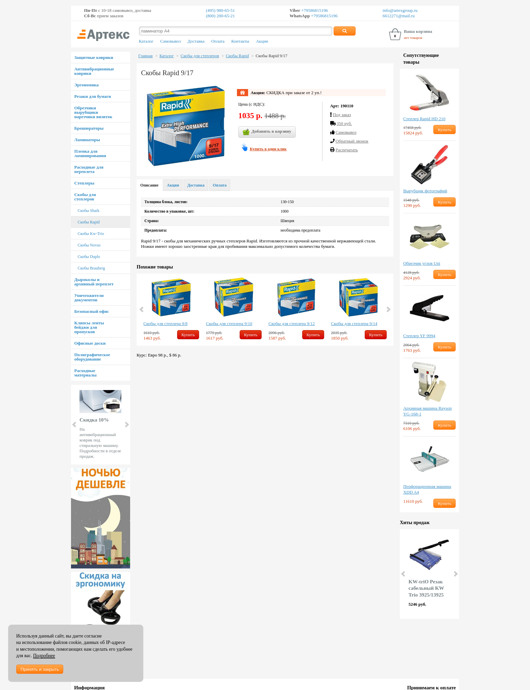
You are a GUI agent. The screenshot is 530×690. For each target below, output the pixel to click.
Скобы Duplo (89, 256)
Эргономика (86, 84)
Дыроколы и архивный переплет (94, 281)
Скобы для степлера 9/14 (354, 323)
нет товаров (413, 38)
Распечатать (347, 149)
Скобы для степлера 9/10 (229, 323)
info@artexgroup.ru (400, 10)
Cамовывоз (346, 132)
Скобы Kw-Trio (91, 233)
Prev (74, 424)
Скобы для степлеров (85, 196)
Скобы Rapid (89, 222)
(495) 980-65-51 (220, 10)
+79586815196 (314, 10)
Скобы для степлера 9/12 (291, 323)
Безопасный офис (91, 311)
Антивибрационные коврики (94, 71)
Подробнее (44, 655)
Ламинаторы (87, 139)
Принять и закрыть (40, 669)
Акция (173, 185)
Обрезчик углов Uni (421, 263)
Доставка (196, 41)
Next (126, 424)
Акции (262, 41)
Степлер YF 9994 (419, 335)
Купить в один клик (268, 149)
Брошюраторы (89, 128)
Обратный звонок (352, 141)
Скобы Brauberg (91, 268)
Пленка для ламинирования (90, 153)
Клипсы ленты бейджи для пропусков (89, 327)
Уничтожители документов (89, 297)
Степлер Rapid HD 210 (424, 118)
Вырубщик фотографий (425, 190)
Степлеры (84, 183)
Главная (145, 55)
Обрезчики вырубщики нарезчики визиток (93, 112)
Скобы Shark (88, 210)
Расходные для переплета (88, 169)
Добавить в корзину (267, 132)
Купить (188, 334)
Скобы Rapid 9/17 (271, 55)
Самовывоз (170, 41)
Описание (149, 185)
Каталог (146, 41)
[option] (171, 309)
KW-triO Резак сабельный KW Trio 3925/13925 (426, 588)
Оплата (217, 41)
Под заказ (342, 114)
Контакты (240, 41)
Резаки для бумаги (92, 96)
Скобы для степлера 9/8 (165, 323)
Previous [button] (142, 309)
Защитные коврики (93, 57)
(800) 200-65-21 (220, 15)
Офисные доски (90, 343)
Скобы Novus (89, 245)
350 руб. (344, 123)
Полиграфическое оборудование (92, 357)
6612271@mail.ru (399, 15)
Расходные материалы (85, 373)
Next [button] (388, 309)
